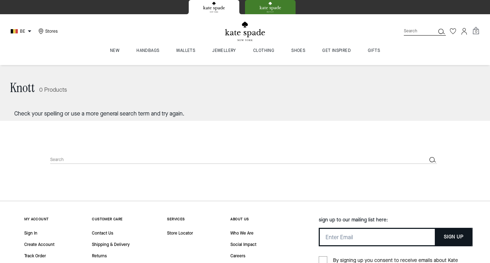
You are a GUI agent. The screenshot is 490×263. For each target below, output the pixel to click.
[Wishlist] (453, 31)
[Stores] (47, 31)
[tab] (214, 7)
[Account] (464, 31)
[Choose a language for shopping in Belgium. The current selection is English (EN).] (22, 31)
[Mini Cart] (475, 31)
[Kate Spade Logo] (245, 31)
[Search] (414, 31)
